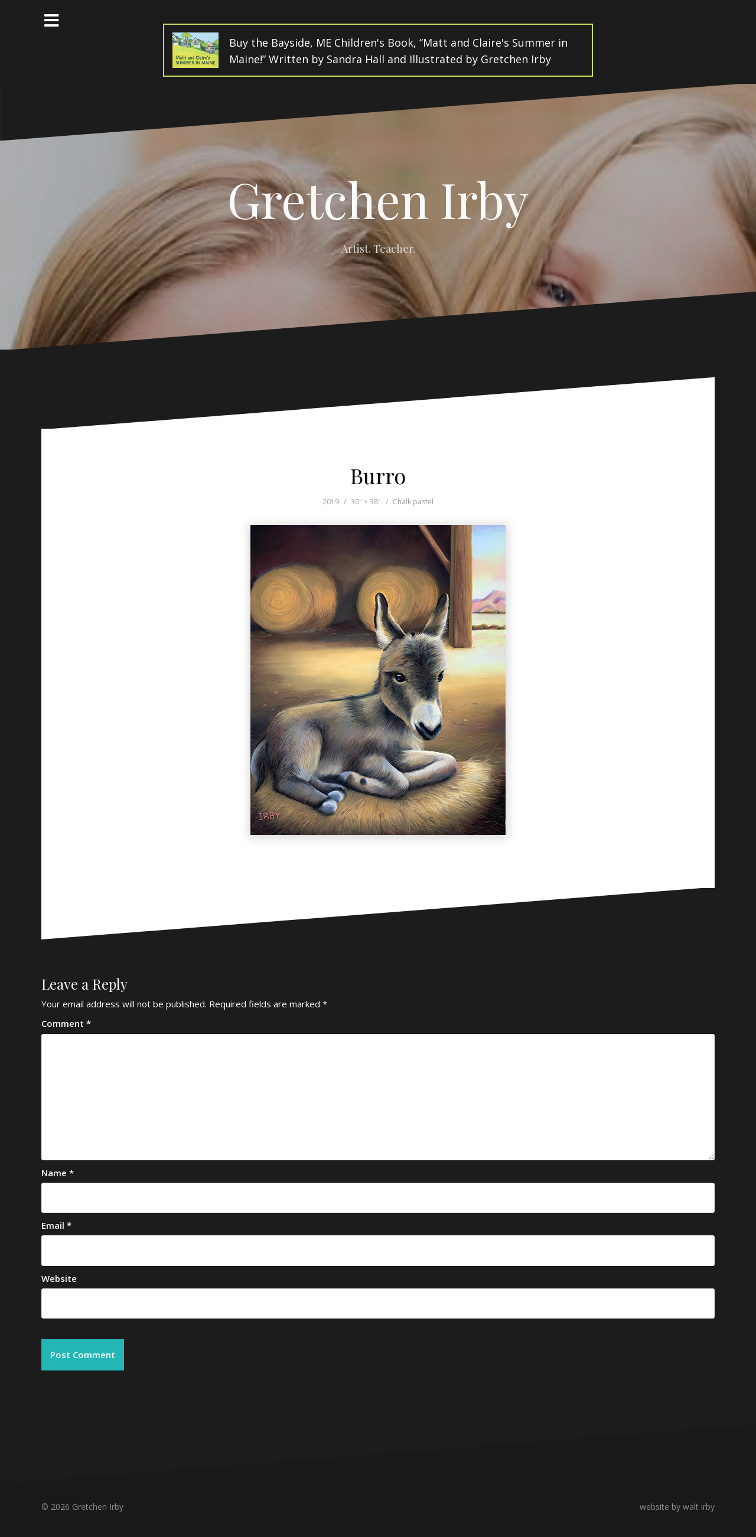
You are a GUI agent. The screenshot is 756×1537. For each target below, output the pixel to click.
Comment (66, 1023)
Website (59, 1278)
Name (57, 1173)
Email (56, 1225)
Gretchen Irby (378, 199)
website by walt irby (677, 1506)
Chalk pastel (413, 502)
